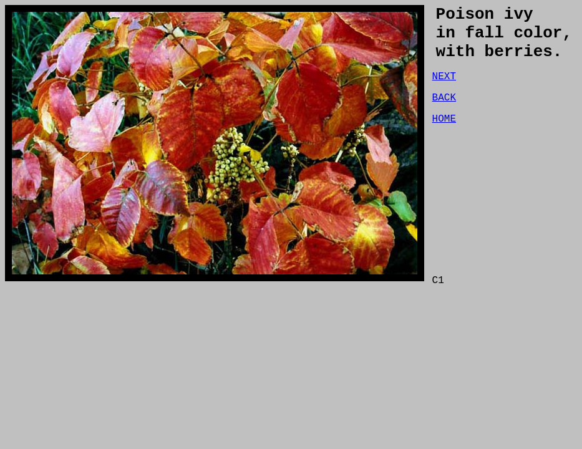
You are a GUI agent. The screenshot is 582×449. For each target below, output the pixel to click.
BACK (444, 113)
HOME (444, 136)
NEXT (444, 89)
